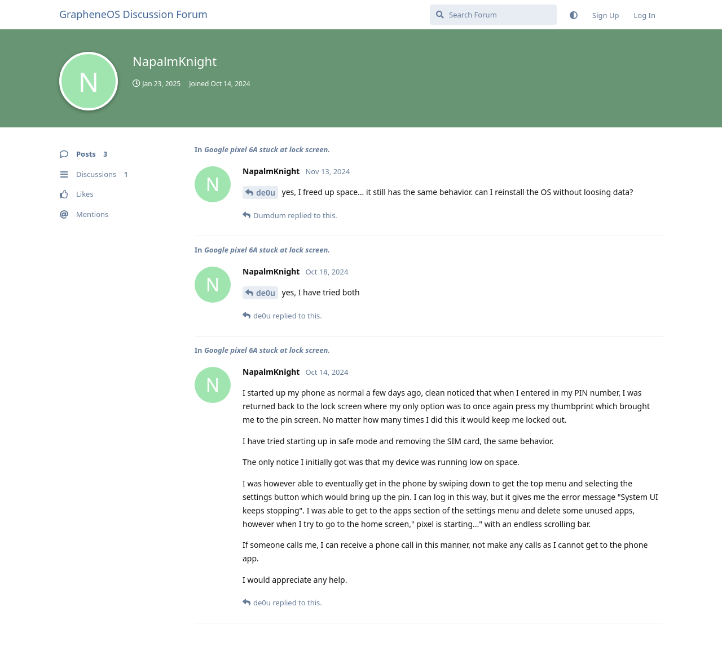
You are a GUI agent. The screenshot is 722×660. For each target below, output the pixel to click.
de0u (265, 192)
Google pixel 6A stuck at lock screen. (267, 149)
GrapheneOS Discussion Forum (133, 14)
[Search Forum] (493, 15)
